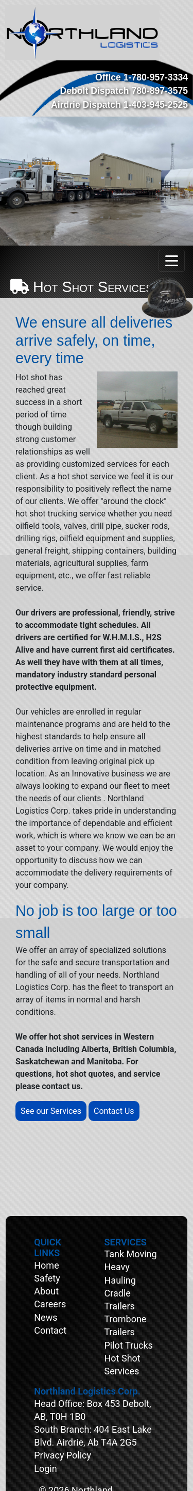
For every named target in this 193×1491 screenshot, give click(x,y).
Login (45, 1468)
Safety (47, 1278)
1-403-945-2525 (156, 105)
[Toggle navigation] (172, 261)
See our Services (51, 1111)
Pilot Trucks (128, 1345)
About (46, 1291)
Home (46, 1265)
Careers (50, 1304)
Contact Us (114, 1111)
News (45, 1317)
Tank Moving (130, 1254)
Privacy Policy (62, 1455)
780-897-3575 (159, 91)
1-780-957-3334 (156, 77)
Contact (50, 1330)
